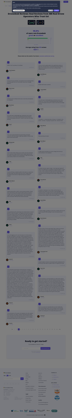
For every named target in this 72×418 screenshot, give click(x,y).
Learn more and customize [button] (18, 415)
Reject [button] (51, 415)
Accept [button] (56, 415)
